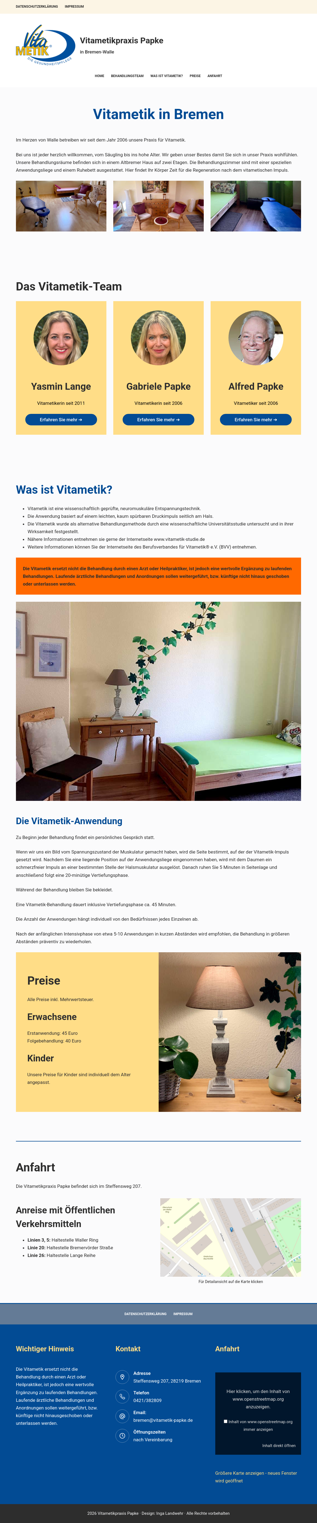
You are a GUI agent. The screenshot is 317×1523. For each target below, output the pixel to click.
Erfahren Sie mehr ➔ (61, 419)
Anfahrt (215, 76)
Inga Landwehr (169, 1513)
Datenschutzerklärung (37, 7)
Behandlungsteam (127, 76)
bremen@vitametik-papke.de (163, 1420)
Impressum (74, 7)
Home (99, 76)
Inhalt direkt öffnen (279, 1445)
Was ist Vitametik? (166, 76)
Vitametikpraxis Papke (122, 40)
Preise (195, 76)
